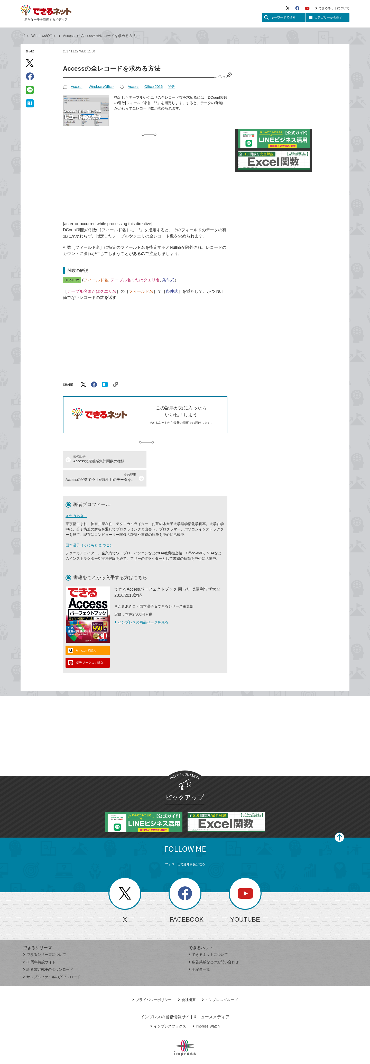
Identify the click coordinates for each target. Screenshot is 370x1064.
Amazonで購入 (86, 632)
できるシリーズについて (44, 936)
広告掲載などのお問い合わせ (214, 943)
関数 (171, 87)
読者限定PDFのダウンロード (48, 951)
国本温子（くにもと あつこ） (89, 527)
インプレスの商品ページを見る (141, 604)
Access (69, 36)
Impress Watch (206, 1008)
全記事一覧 (199, 951)
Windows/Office (43, 36)
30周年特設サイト (39, 943)
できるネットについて (332, 8)
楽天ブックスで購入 (90, 644)
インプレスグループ (220, 981)
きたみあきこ (76, 497)
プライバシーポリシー (152, 981)
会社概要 (187, 981)
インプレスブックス (168, 1008)
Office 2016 (153, 87)
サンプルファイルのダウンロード (51, 958)
